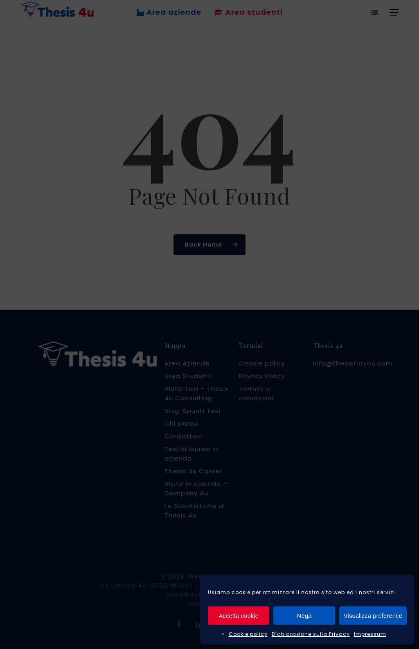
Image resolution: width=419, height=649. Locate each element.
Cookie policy (248, 634)
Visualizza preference (373, 615)
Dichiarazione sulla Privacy (311, 634)
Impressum (370, 634)
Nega (304, 615)
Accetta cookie (239, 615)
